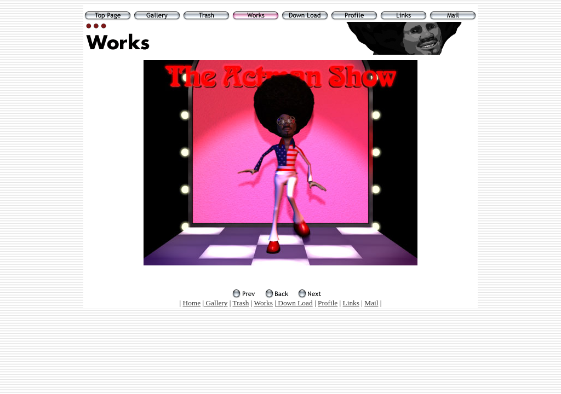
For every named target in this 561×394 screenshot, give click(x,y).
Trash (241, 303)
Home (192, 303)
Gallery (215, 303)
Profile (327, 303)
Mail (371, 303)
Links (351, 303)
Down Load (294, 303)
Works (263, 303)
